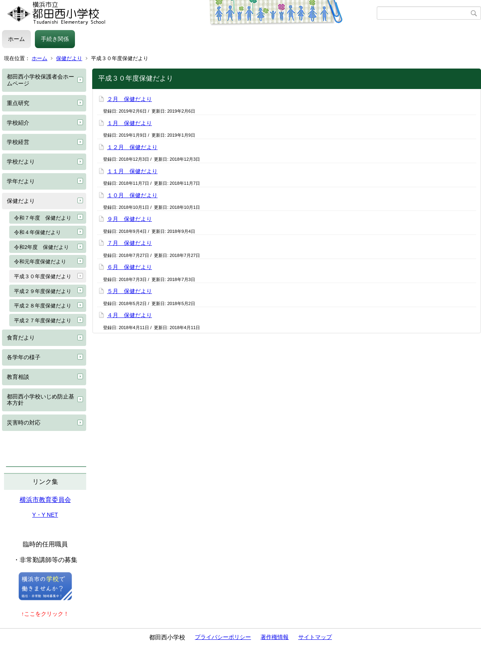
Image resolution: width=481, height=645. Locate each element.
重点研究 (18, 103)
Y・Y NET (45, 515)
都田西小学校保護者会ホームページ (40, 80)
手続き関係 (55, 39)
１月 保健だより (129, 123)
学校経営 (18, 142)
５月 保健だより (129, 291)
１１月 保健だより (132, 171)
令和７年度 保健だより (42, 218)
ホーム (16, 39)
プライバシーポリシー (223, 637)
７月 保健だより (129, 243)
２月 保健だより (129, 99)
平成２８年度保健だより (42, 306)
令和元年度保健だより (40, 262)
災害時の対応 (23, 422)
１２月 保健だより (132, 147)
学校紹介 (18, 122)
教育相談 (18, 377)
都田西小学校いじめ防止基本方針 (40, 399)
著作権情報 (275, 637)
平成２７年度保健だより (42, 320)
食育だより (21, 337)
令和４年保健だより (37, 232)
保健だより (69, 58)
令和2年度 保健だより (41, 247)
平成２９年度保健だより (42, 291)
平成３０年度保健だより (42, 276)
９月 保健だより (129, 219)
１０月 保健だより (132, 195)
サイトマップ (315, 637)
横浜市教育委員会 (45, 499)
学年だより (21, 181)
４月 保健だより (129, 315)
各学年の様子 (23, 357)
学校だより (21, 161)
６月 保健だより (129, 267)
